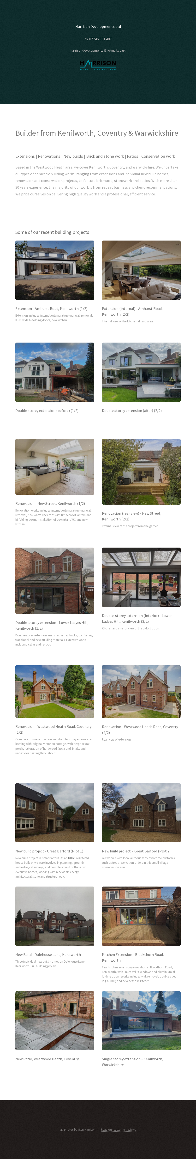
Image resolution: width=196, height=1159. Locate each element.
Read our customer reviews (118, 1129)
